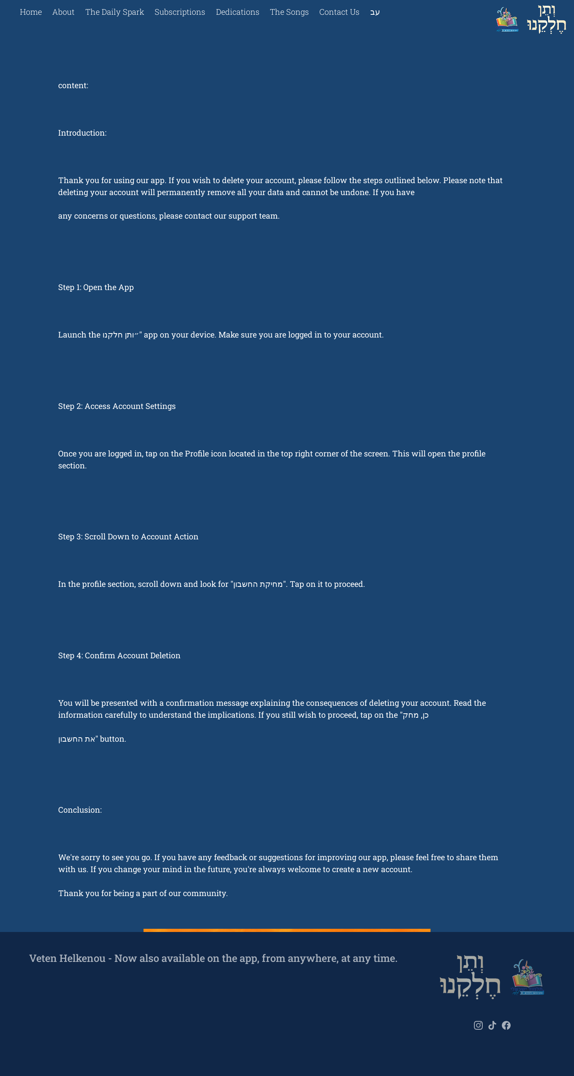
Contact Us (339, 11)
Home (31, 11)
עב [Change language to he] (375, 11)
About (63, 11)
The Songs (289, 11)
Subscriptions (180, 11)
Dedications (237, 11)
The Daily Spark (114, 11)
